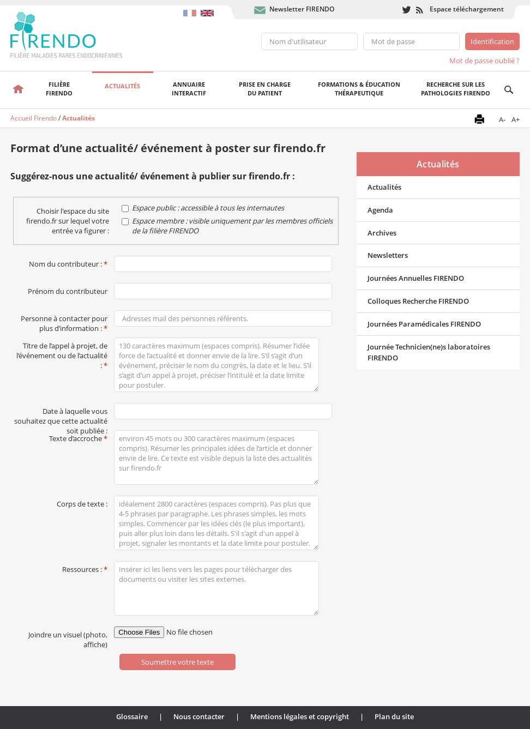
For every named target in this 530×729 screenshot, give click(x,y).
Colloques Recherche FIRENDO (418, 301)
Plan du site (394, 716)
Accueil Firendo (33, 118)
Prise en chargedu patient (265, 88)
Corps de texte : (82, 501)
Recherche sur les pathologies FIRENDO (455, 88)
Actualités (122, 86)
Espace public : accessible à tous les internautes (208, 208)
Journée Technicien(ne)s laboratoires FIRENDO (429, 352)
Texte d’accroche (78, 436)
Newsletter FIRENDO (301, 9)
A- (502, 119)
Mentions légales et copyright (299, 716)
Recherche (509, 90)
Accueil (18, 90)
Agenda (380, 210)
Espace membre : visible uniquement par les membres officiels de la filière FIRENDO (232, 226)
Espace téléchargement (467, 9)
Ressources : (84, 567)
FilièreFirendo (59, 88)
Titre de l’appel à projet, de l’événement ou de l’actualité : (61, 343)
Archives (382, 233)
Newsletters (388, 255)
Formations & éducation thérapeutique (359, 88)
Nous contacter (199, 716)
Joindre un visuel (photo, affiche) (67, 632)
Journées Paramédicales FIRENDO (424, 324)
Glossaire (132, 716)
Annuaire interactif (189, 88)
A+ (515, 119)
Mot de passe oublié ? (484, 60)
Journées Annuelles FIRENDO (416, 278)
